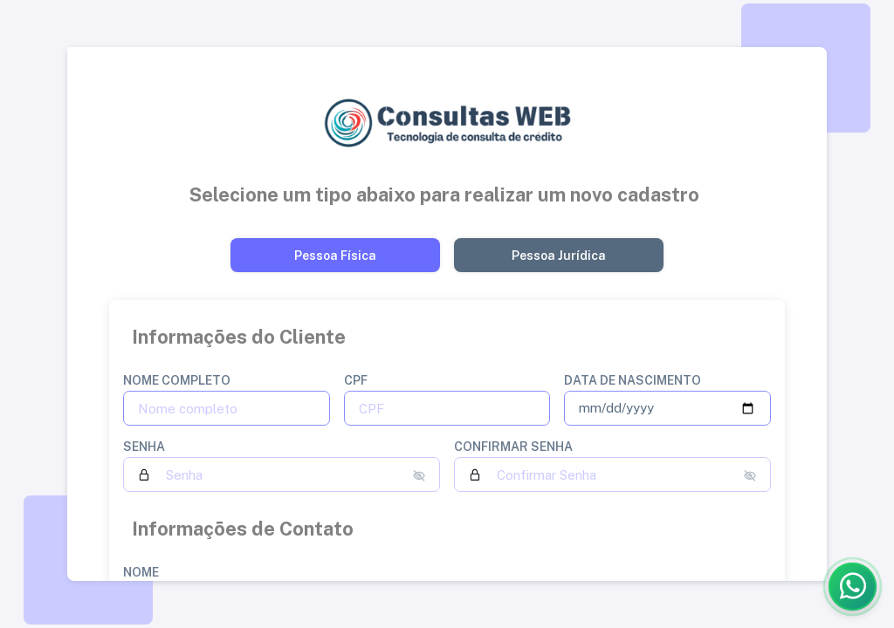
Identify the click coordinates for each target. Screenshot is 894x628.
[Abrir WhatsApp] (853, 587)
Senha (144, 447)
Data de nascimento (632, 380)
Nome (141, 572)
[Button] (335, 255)
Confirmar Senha (513, 447)
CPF (356, 380)
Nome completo (176, 380)
